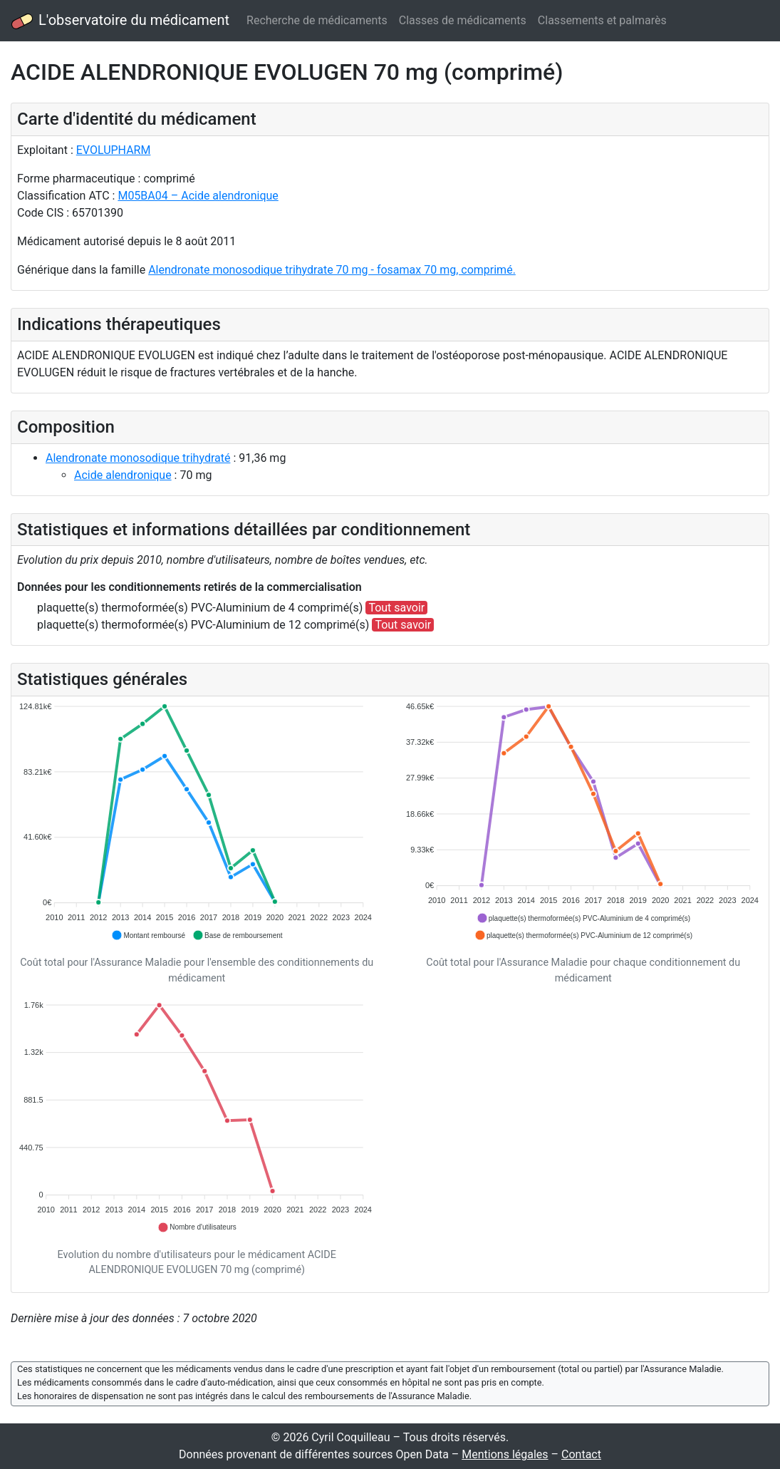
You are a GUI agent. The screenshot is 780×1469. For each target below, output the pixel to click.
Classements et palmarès (602, 20)
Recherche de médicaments (317, 20)
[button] (148, 935)
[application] (197, 821)
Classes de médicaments (462, 20)
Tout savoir (396, 607)
